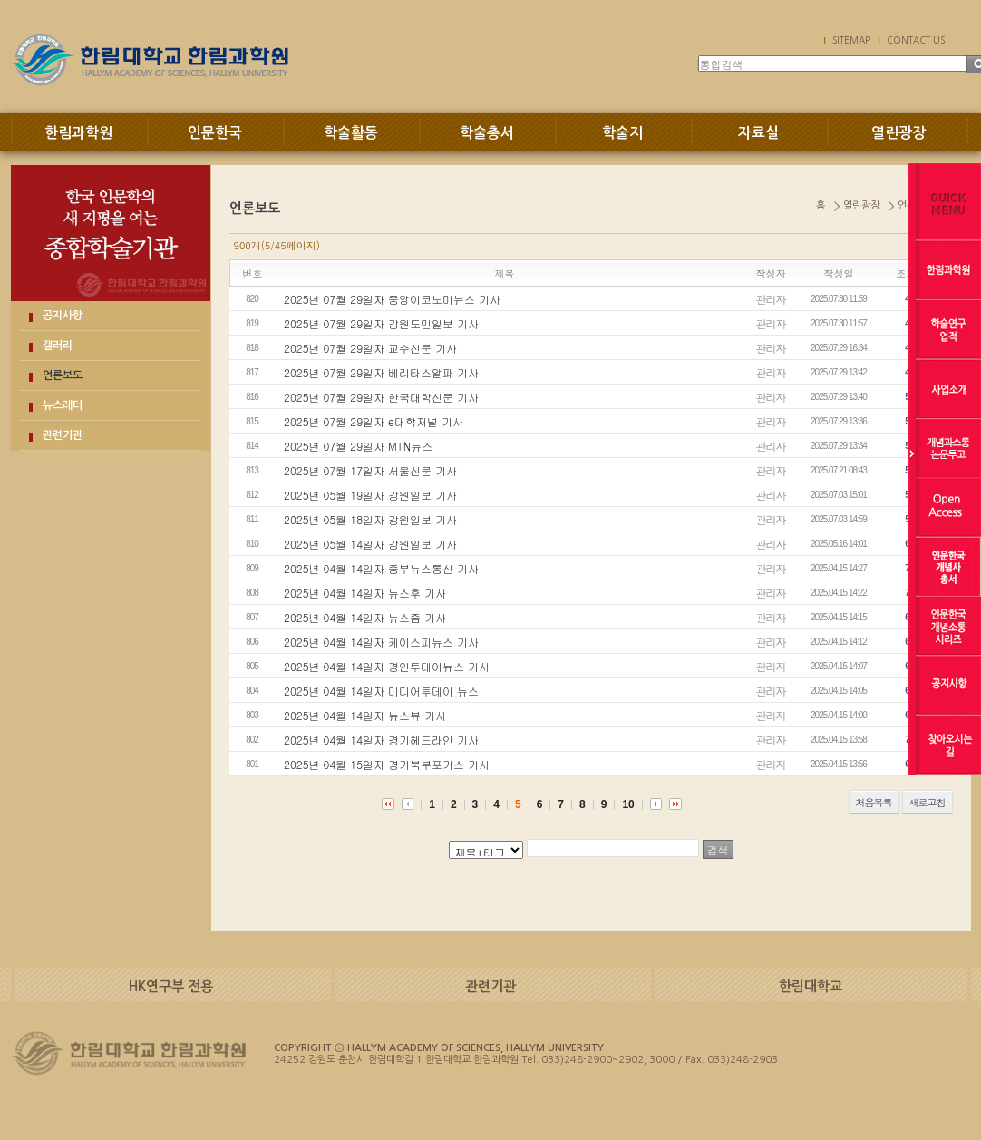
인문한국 (215, 133)
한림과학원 (78, 133)
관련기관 (63, 435)
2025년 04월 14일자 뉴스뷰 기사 (365, 715)
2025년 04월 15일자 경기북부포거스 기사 (387, 764)
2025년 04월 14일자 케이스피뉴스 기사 (381, 641)
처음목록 (874, 802)
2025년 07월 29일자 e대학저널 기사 (373, 421)
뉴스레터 (63, 405)
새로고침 (927, 802)
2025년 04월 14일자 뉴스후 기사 (365, 592)
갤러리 (58, 345)
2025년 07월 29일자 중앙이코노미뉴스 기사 (392, 299)
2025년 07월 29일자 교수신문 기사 (370, 348)
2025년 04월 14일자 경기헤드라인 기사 (381, 739)
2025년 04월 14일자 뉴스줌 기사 (365, 617)
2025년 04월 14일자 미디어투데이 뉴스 (381, 690)
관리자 (771, 299)
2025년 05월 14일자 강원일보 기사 (370, 543)
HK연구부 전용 (171, 986)
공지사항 (63, 315)
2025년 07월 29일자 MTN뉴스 (358, 445)
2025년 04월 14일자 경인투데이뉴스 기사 (387, 666)
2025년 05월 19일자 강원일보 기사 (370, 494)
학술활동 (351, 133)
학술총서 (487, 133)
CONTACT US (916, 39)
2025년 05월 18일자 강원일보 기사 (370, 519)
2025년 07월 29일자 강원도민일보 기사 (381, 323)
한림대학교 (810, 986)
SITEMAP (851, 39)
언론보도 (63, 375)
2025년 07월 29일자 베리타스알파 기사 (381, 372)
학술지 (622, 133)
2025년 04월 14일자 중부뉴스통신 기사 (381, 568)
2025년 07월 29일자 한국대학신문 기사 (381, 396)
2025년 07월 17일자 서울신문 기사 (370, 470)
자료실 (758, 133)
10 (628, 804)
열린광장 (898, 133)
